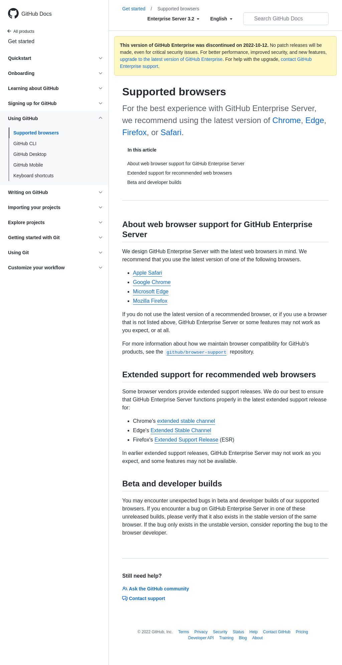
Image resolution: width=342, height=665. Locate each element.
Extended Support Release (186, 440)
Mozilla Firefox (150, 301)
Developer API (201, 638)
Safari (171, 132)
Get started (21, 41)
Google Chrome (152, 282)
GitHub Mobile (28, 165)
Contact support (143, 598)
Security (220, 632)
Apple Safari (147, 273)
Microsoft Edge (151, 291)
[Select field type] (173, 18)
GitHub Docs (36, 14)
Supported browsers (36, 132)
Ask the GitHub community (155, 588)
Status (238, 632)
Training (226, 638)
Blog (243, 638)
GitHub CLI (24, 143)
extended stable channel (186, 421)
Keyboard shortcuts (33, 175)
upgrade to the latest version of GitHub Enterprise (171, 59)
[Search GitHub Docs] (286, 18)
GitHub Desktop (29, 154)
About (257, 638)
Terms (183, 632)
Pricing (302, 632)
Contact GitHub (276, 632)
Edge (314, 120)
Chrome (287, 120)
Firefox (134, 132)
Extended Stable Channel (181, 430)
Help (253, 632)
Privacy (200, 632)
